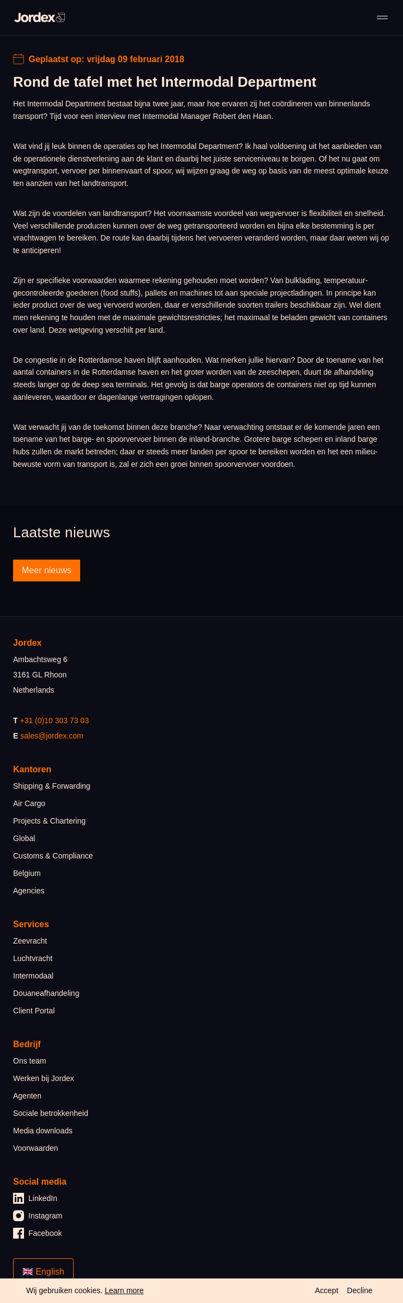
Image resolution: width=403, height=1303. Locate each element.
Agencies (29, 890)
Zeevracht (30, 940)
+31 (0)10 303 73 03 (54, 720)
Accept (326, 1290)
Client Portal (34, 1010)
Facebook (37, 1233)
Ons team (29, 1060)
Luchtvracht (32, 958)
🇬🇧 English (43, 1271)
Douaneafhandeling (46, 993)
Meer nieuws (46, 570)
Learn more (124, 1290)
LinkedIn (35, 1198)
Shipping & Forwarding (52, 786)
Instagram (37, 1215)
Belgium (27, 873)
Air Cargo (29, 803)
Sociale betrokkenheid (50, 1113)
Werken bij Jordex (43, 1078)
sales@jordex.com (51, 735)
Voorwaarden (35, 1148)
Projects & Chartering (49, 820)
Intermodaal (33, 975)
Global (24, 838)
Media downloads (43, 1130)
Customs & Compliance (53, 855)
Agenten (27, 1095)
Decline (359, 1290)
